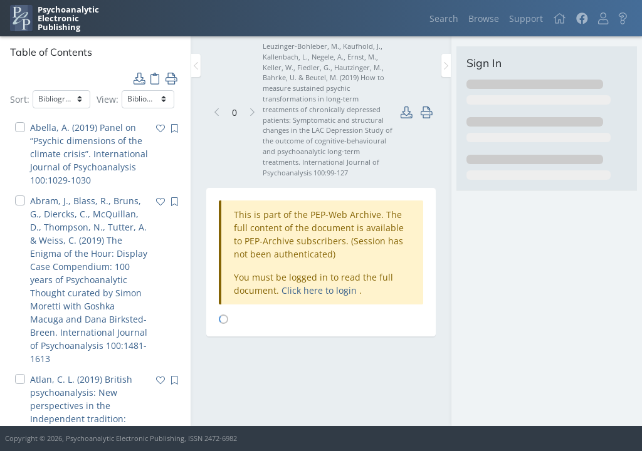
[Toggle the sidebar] (196, 65)
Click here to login (320, 290)
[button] (603, 18)
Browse (483, 18)
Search (443, 18)
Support (526, 18)
